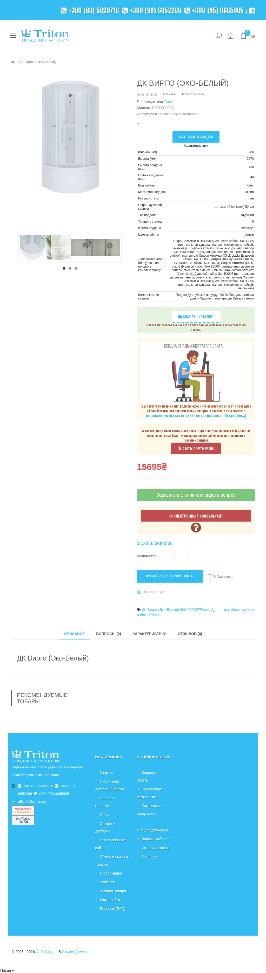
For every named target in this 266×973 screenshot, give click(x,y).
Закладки (149, 857)
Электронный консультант (196, 515)
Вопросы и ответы (148, 776)
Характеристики (149, 634)
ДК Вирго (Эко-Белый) (37, 62)
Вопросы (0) (108, 634)
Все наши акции (196, 137)
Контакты (107, 882)
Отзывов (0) (190, 634)
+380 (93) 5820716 (90, 10)
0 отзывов (168, 94)
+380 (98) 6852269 (151, 10)
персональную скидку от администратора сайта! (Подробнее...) (196, 415)
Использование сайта (110, 844)
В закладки (223, 577)
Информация (111, 873)
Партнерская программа (150, 810)
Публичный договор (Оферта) (110, 785)
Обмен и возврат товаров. (111, 861)
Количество (146, 556)
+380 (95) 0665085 (214, 10)
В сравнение (154, 592)
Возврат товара (113, 891)
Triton (168, 101)
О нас (104, 814)
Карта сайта (110, 900)
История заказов (156, 848)
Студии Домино (75, 952)
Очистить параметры (154, 542)
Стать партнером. (196, 448)
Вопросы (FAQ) (112, 909)
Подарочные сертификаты (150, 793)
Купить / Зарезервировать (169, 576)
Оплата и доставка (105, 827)
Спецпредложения (152, 830)
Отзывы (106, 772)
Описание (74, 634)
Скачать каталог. (196, 316)
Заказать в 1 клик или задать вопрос (196, 495)
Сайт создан (47, 952)
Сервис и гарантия (105, 802)
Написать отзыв (192, 94)
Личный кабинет (155, 839)
